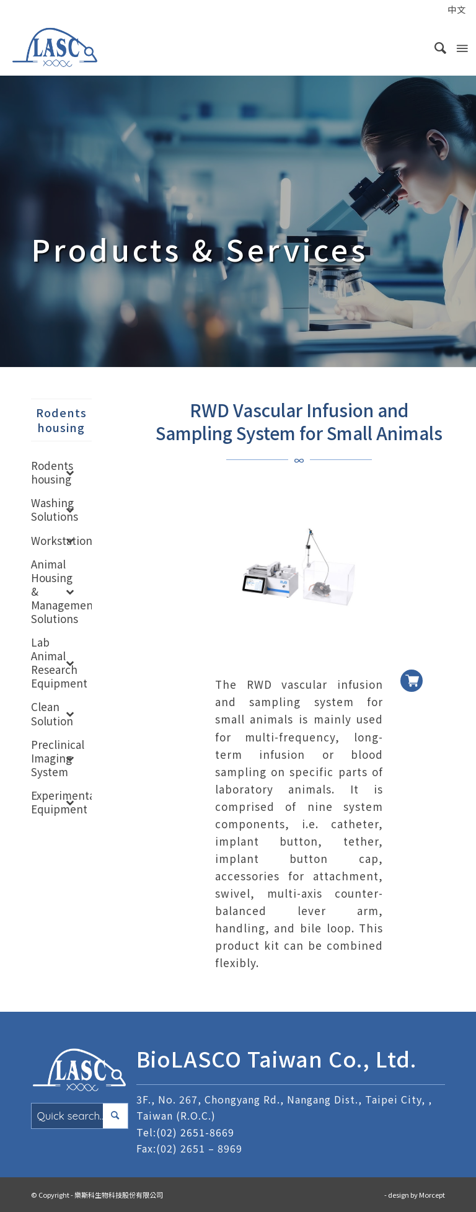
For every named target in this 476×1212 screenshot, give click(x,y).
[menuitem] (430, 10)
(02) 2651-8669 (195, 1132)
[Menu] (461, 47)
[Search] (434, 47)
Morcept (432, 1195)
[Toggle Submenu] (70, 472)
